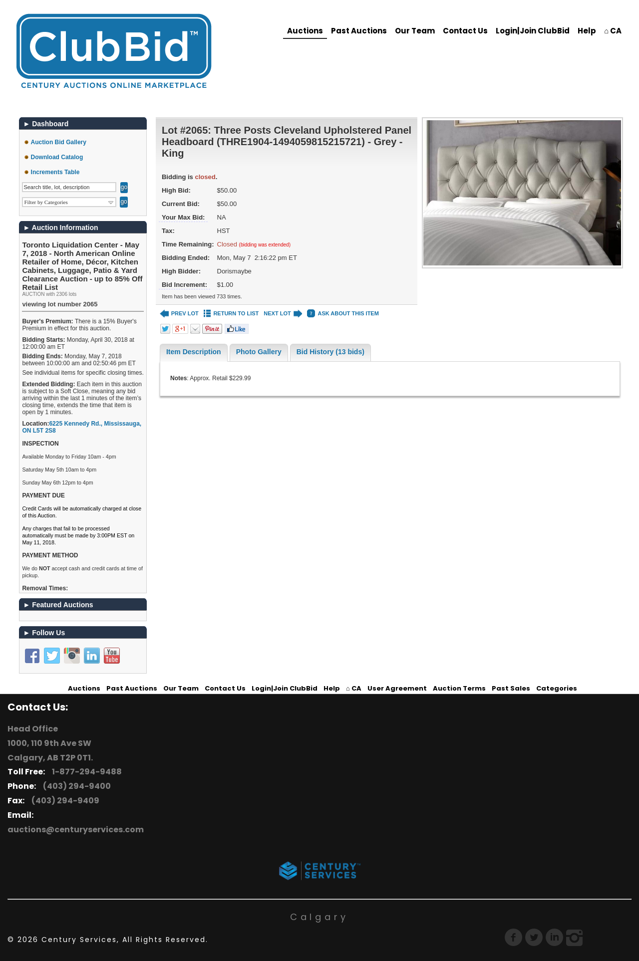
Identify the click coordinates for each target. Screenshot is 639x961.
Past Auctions (359, 30)
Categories (556, 688)
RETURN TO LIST (231, 313)
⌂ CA (613, 30)
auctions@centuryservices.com (75, 829)
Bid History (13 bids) (330, 352)
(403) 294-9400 (75, 786)
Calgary (319, 917)
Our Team (415, 30)
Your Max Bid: (183, 217)
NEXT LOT (283, 313)
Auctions (305, 30)
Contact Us (465, 30)
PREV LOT (179, 313)
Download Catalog (57, 157)
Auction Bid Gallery (58, 142)
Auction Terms (459, 688)
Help (587, 30)
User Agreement (397, 688)
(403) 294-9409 (63, 800)
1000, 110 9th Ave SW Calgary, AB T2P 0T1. (50, 750)
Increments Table (55, 172)
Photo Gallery (259, 352)
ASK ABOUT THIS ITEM (342, 313)
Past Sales (511, 688)
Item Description (193, 352)
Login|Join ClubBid (533, 30)
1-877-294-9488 (85, 771)
